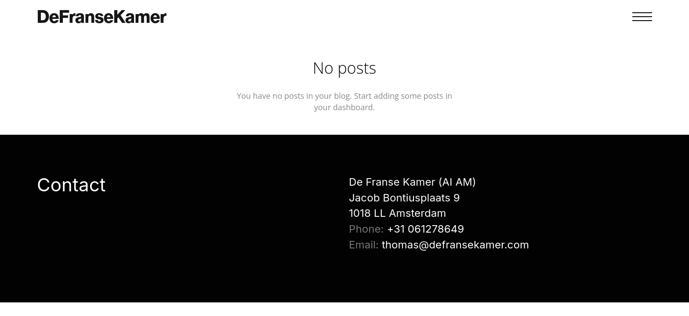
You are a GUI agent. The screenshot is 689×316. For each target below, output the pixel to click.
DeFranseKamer (102, 16)
